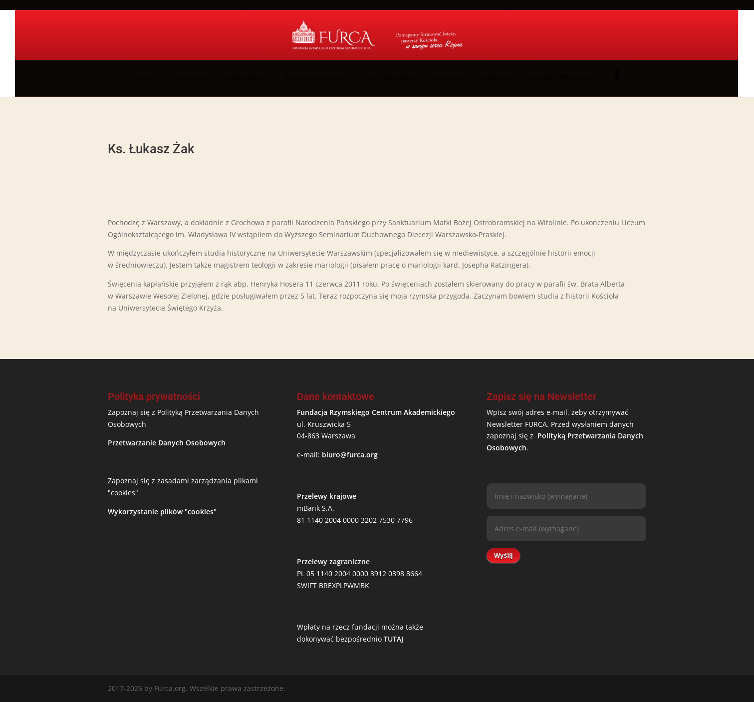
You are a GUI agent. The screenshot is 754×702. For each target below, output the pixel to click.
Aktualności (391, 77)
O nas (143, 77)
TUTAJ (393, 639)
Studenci (193, 77)
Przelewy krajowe (326, 496)
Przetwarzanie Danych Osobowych (167, 442)
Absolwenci (246, 77)
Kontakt (497, 77)
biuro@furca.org (350, 454)
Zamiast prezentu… (563, 77)
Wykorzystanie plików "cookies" (162, 511)
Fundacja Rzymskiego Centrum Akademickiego (376, 412)
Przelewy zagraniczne (333, 561)
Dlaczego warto (314, 77)
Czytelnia (448, 77)
